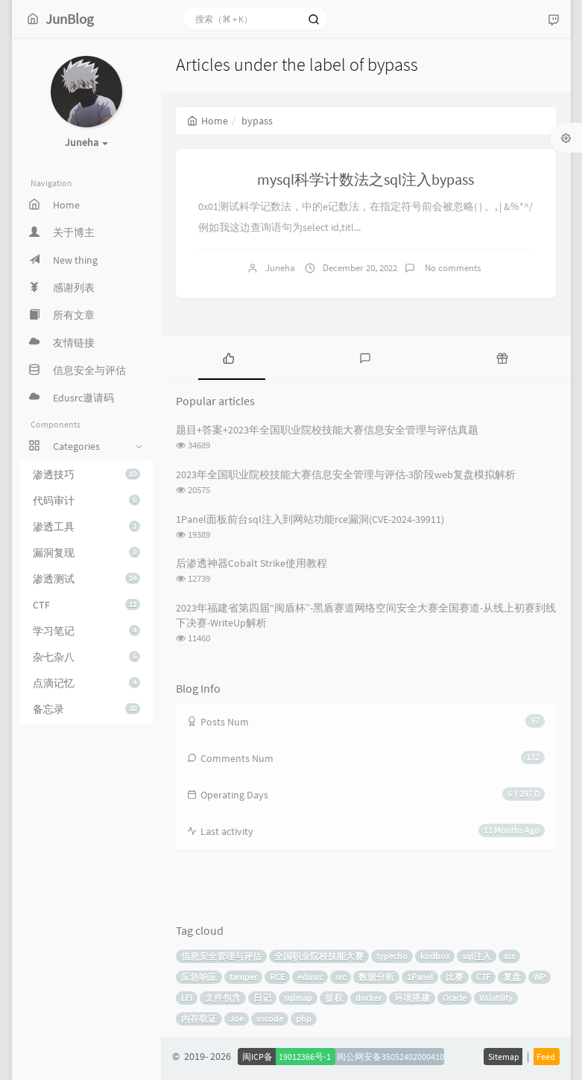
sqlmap (298, 997)
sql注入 (476, 956)
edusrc (310, 976)
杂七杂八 (86, 657)
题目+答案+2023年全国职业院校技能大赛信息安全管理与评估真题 (327, 429)
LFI (186, 997)
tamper (243, 976)
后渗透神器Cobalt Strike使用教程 (251, 563)
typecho (392, 956)
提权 (334, 997)
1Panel (420, 976)
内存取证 (199, 1018)
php (303, 1018)
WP (539, 976)
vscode (269, 1018)
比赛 (455, 976)
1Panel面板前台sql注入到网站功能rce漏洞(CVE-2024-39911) (310, 519)
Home (207, 120)
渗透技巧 (86, 474)
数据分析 (376, 976)
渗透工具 (86, 526)
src (340, 976)
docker (368, 997)
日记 (262, 997)
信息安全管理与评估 (221, 956)
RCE (277, 976)
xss (509, 956)
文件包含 (223, 997)
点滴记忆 (86, 683)
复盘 (512, 976)
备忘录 (86, 709)
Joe (237, 1018)
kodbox (434, 956)
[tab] (229, 357)
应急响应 (199, 976)
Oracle (454, 997)
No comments (452, 267)
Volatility (496, 997)
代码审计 (86, 500)
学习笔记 (86, 631)
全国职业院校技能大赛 (319, 956)
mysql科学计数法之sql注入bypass (365, 179)
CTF (86, 605)
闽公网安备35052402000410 (390, 1056)
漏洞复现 (86, 552)
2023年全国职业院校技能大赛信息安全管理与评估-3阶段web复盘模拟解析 (346, 474)
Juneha (280, 267)
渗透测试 (86, 578)
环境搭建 (412, 997)
